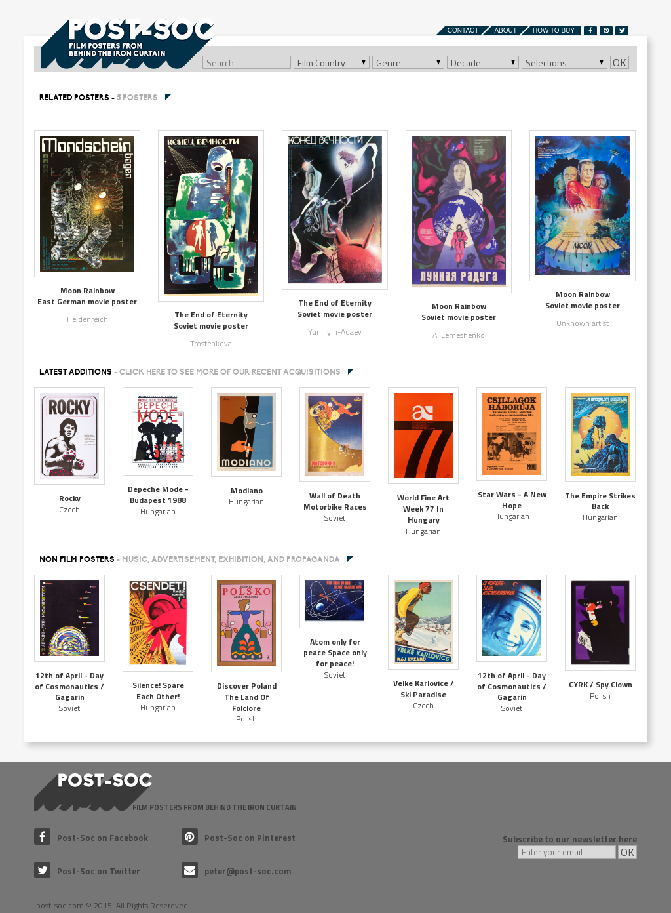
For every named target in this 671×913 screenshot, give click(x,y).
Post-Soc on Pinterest (239, 837)
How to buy (554, 30)
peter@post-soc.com (237, 871)
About (505, 30)
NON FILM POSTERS (189, 559)
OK (619, 62)
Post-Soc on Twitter (87, 871)
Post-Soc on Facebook (91, 837)
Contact (463, 30)
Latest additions (190, 371)
